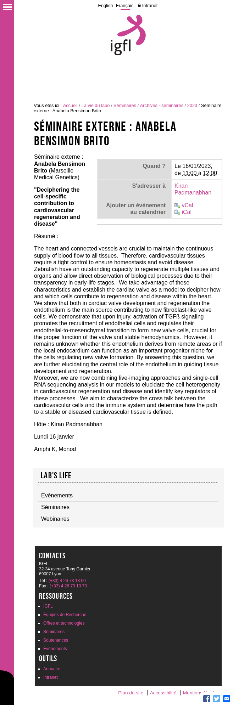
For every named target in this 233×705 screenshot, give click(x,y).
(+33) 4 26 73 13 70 (68, 585)
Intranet (149, 5)
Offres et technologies (64, 623)
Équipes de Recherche (64, 614)
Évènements (55, 648)
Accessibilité (163, 692)
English (105, 5)
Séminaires (124, 105)
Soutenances (55, 640)
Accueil (70, 105)
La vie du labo (96, 105)
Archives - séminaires (161, 105)
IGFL (48, 606)
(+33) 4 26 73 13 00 (67, 580)
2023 (192, 105)
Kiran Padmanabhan (192, 189)
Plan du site (130, 692)
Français (124, 5)
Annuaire (51, 668)
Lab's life (56, 475)
